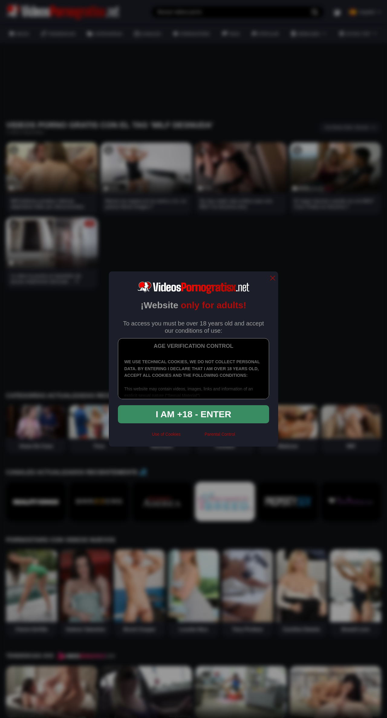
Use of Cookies (166, 434)
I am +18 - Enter (193, 414)
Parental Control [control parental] (219, 434)
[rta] (192, 436)
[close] (272, 278)
